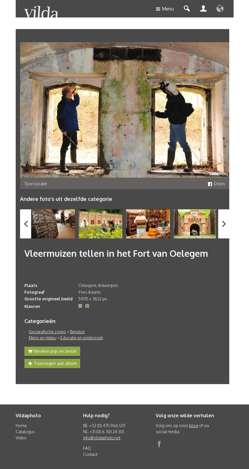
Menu (165, 9)
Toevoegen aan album (52, 364)
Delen (216, 183)
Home (21, 425)
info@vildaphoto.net (101, 437)
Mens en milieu (42, 337)
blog (193, 425)
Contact (90, 454)
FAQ (87, 448)
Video (21, 437)
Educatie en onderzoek (81, 337)
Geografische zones (47, 331)
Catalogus (25, 431)
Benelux (77, 331)
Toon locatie (35, 183)
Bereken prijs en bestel (52, 352)
